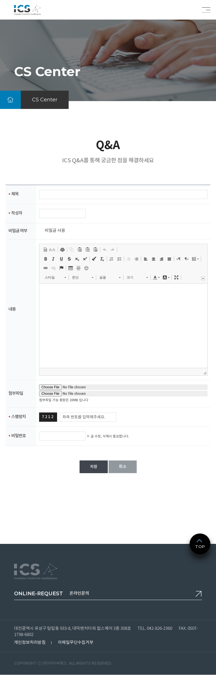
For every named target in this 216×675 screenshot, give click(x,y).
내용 (12, 309)
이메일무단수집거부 (75, 642)
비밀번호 (18, 436)
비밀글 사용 (55, 231)
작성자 (16, 213)
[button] (49, 249)
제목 (15, 194)
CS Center (44, 100)
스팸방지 (18, 416)
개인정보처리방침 (30, 642)
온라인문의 (51, 593)
